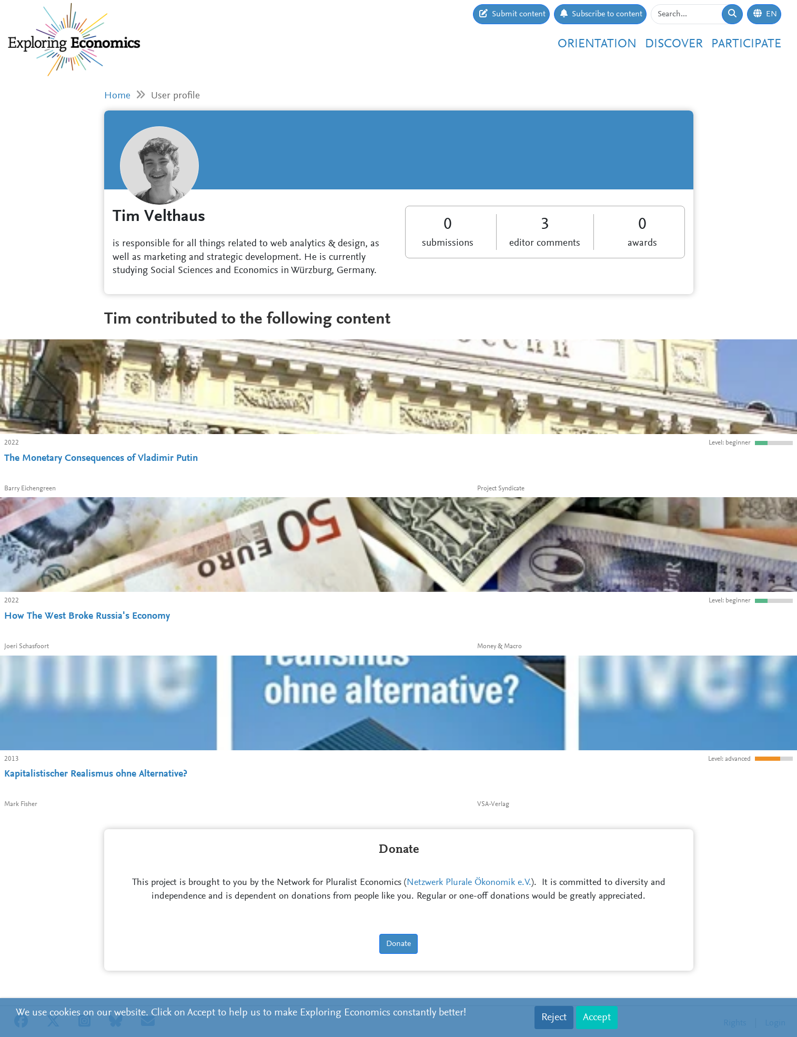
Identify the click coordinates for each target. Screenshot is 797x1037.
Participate (746, 44)
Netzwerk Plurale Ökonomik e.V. (469, 883)
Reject (554, 1017)
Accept (597, 1017)
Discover (674, 44)
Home (117, 96)
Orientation (597, 44)
